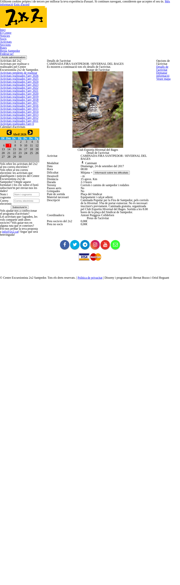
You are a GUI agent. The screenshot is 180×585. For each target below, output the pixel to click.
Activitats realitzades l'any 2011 (17, 276)
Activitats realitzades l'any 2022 (17, 178)
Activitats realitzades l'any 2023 (17, 169)
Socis (3, 60)
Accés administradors (16, 97)
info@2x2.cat (7, 513)
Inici (2, 41)
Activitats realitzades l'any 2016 (17, 232)
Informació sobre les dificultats (113, 253)
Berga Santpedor (9, 84)
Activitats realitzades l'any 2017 (17, 223)
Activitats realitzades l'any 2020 (17, 196)
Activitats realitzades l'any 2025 (17, 151)
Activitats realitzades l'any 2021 (17, 187)
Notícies (4, 54)
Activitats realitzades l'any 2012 (17, 267)
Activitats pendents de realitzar (17, 133)
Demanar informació (167, 76)
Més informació (164, 3)
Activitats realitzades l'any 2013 (17, 259)
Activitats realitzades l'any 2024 (17, 160)
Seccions (5, 72)
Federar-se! (6, 90)
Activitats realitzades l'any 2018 (17, 214)
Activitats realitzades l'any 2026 (17, 142)
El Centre (5, 48)
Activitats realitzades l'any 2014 (17, 250)
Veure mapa (163, 85)
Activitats (5, 66)
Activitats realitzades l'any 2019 (17, 205)
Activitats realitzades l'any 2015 (17, 241)
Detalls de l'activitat (167, 67)
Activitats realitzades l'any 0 (15, 285)
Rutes (3, 78)
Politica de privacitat (86, 581)
